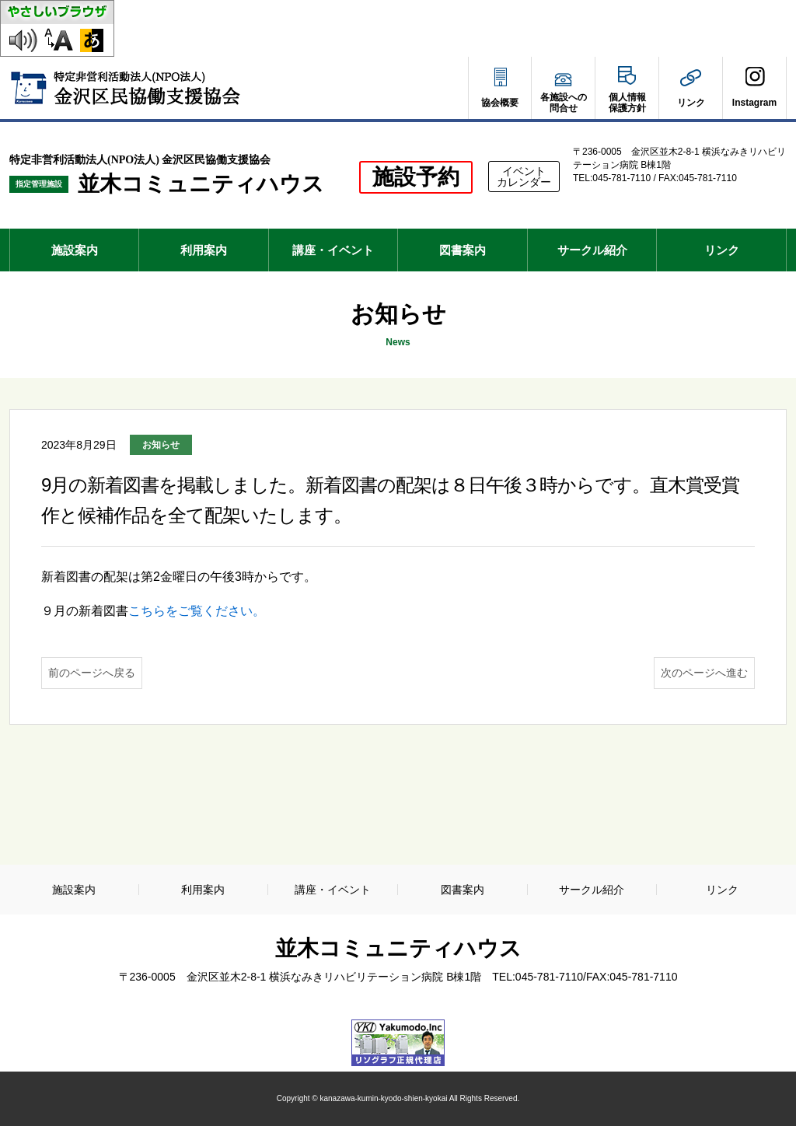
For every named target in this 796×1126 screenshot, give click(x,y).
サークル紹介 (592, 250)
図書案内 (462, 250)
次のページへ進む (704, 672)
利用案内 (203, 250)
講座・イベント (333, 250)
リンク (721, 250)
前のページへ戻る (91, 672)
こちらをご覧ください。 (196, 610)
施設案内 (74, 250)
